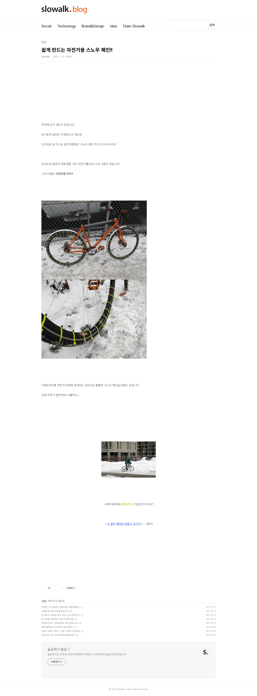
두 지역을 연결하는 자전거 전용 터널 (57, 619)
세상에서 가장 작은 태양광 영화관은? (57, 635)
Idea (113, 26)
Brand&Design (93, 26)
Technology (66, 26)
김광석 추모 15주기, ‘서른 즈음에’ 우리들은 (60, 631)
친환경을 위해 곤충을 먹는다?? (55, 611)
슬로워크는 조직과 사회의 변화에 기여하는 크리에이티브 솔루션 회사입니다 (87, 654)
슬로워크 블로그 (59, 649)
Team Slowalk (134, 26)
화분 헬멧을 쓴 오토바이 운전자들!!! (57, 627)
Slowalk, (121, 689)
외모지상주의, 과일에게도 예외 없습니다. (59, 623)
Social (46, 26)
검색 (212, 25)
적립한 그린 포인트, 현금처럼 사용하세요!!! (60, 607)
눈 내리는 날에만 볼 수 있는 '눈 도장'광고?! (60, 615)
